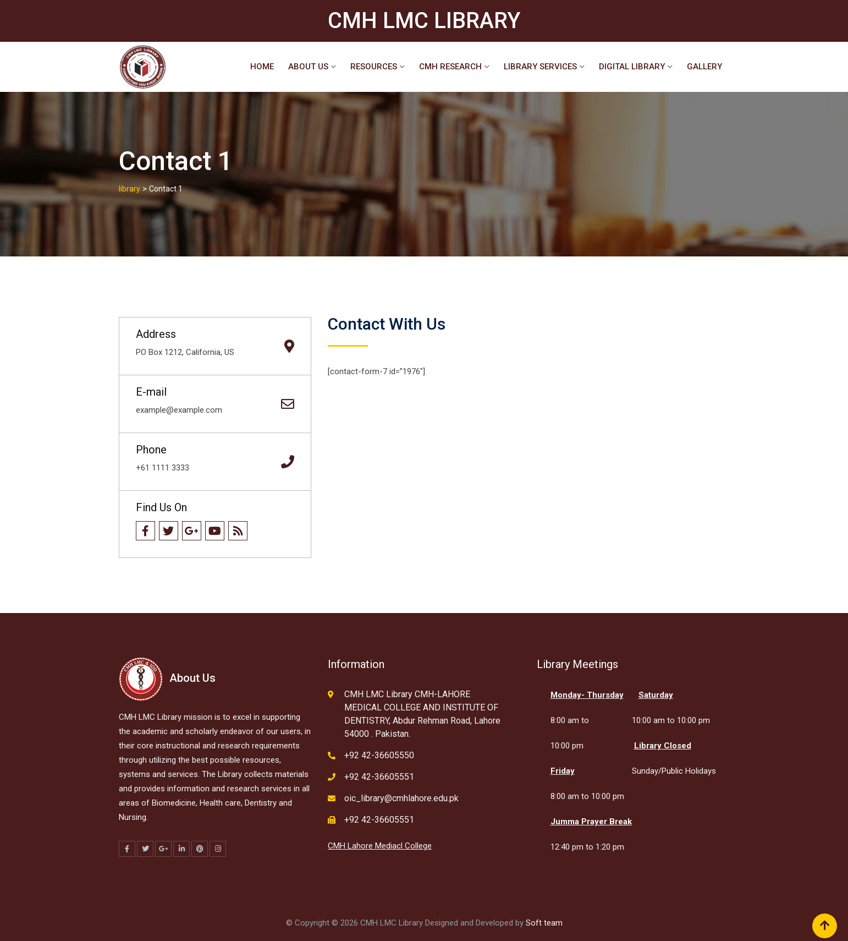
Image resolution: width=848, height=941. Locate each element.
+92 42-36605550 (379, 755)
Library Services (540, 67)
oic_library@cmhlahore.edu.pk (401, 798)
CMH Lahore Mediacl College (380, 846)
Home (262, 67)
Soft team (544, 923)
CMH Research (450, 67)
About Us (308, 67)
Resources (373, 67)
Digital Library (632, 67)
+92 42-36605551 (379, 777)
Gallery (704, 67)
